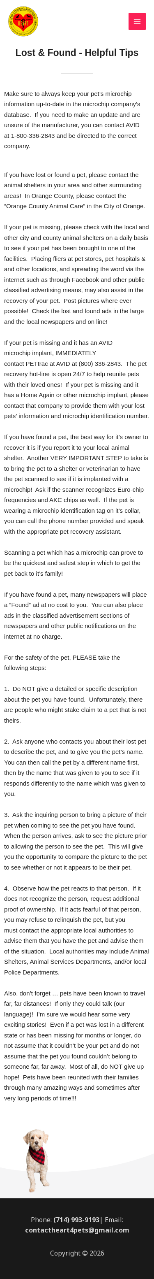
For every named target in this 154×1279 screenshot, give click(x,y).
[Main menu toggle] (137, 21)
